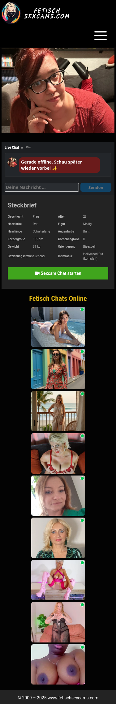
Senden (95, 187)
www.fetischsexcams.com (73, 697)
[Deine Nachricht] (42, 187)
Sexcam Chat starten (58, 273)
